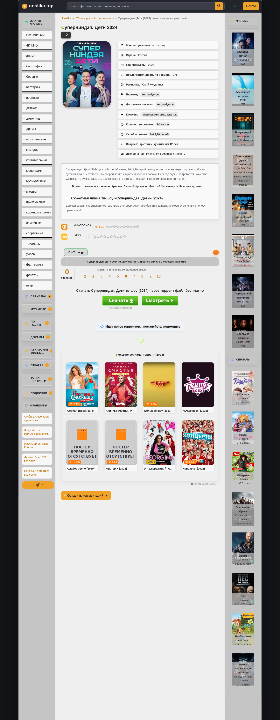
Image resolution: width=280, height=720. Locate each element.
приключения (35, 202)
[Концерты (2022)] (198, 445)
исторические (36, 139)
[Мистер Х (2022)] (121, 445)
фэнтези (32, 275)
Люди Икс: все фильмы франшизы (36, 432)
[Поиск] (219, 6)
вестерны (33, 87)
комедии (32, 150)
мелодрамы (34, 170)
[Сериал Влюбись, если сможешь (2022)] (82, 387)
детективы (33, 118)
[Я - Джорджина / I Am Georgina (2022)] (159, 445)
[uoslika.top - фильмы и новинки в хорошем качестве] (39, 6)
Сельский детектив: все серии (36, 472)
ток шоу (160, 45)
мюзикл (31, 191)
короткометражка (38, 212)
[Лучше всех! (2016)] (198, 387)
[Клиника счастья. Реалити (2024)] (121, 387)
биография (34, 66)
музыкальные (36, 181)
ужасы (30, 254)
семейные (33, 223)
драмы (31, 128)
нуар (29, 285)
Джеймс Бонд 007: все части (35, 459)
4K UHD (32, 45)
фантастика (34, 264)
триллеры (33, 243)
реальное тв (146, 45)
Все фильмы (35, 35)
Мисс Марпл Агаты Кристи (36, 445)
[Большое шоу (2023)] (159, 387)
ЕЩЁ (36, 485)
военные (32, 97)
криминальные (36, 160)
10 (159, 276)
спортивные (34, 233)
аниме (30, 55)
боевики (32, 76)
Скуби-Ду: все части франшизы (37, 418)
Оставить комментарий (85, 495)
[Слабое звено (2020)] (82, 445)
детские (32, 108)
